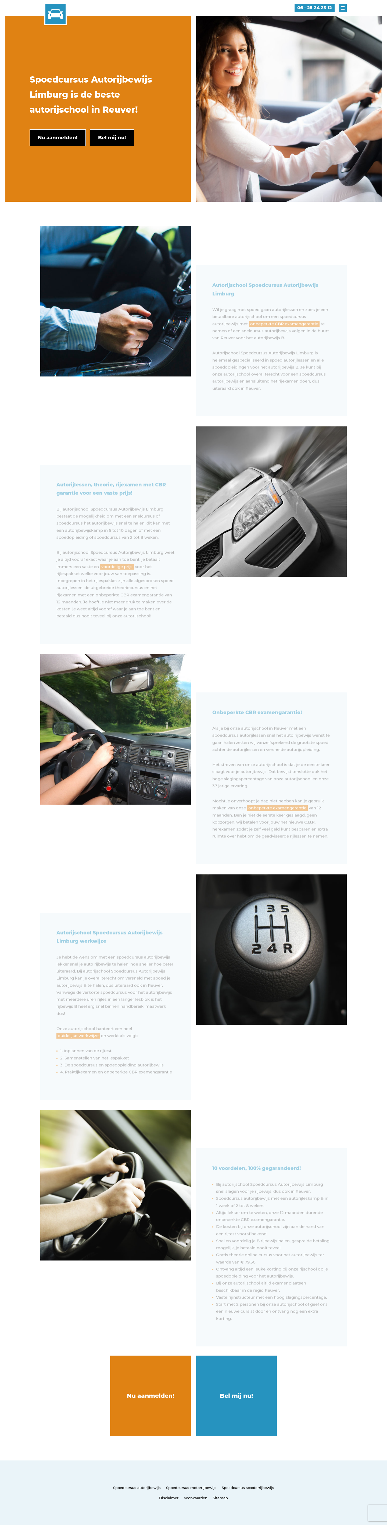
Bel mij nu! (236, 1395)
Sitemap (220, 1498)
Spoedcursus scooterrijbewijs (248, 1487)
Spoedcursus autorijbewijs (137, 1487)
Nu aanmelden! (150, 1395)
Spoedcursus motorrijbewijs (191, 1487)
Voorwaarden (195, 1498)
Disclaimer (168, 1498)
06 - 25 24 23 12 (314, 7)
